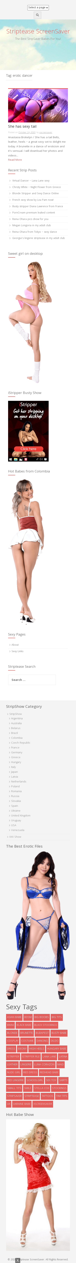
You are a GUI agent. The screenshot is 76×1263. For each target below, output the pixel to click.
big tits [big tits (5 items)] (57, 1017)
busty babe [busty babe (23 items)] (58, 1033)
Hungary (16, 762)
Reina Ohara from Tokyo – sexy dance (34, 232)
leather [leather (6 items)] (12, 1064)
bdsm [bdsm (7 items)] (28, 1017)
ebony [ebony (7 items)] (22, 1049)
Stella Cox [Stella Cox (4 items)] (41, 1088)
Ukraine (15, 811)
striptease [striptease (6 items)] (32, 1096)
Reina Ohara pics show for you (30, 219)
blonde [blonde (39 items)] (12, 1033)
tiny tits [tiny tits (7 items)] (61, 1096)
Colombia (16, 738)
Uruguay (16, 820)
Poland (15, 786)
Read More (15, 160)
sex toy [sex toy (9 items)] (51, 1080)
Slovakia (16, 801)
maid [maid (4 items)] (60, 1064)
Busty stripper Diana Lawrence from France (37, 207)
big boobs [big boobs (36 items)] (41, 1017)
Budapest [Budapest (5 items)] (42, 1033)
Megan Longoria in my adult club (31, 226)
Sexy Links (17, 652)
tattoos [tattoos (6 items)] (47, 1096)
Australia (16, 723)
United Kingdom (20, 816)
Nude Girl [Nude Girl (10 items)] (13, 1072)
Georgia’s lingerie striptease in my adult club (38, 238)
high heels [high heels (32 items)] (36, 1049)
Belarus (15, 728)
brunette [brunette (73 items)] (26, 1033)
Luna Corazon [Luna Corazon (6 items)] (44, 1064)
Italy (13, 767)
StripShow (15, 714)
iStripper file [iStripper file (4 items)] (31, 1057)
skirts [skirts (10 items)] (63, 1080)
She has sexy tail (22, 127)
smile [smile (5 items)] (27, 1088)
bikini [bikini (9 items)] (10, 1025)
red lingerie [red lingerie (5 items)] (15, 1080)
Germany (16, 752)
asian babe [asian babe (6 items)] (14, 1017)
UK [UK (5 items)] (8, 1104)
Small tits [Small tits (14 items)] (14, 1088)
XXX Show (15, 837)
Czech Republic (20, 743)
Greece (15, 757)
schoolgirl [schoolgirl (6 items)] (35, 1080)
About (15, 645)
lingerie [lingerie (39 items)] (25, 1064)
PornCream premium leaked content (33, 213)
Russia (15, 796)
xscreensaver (45, 133)
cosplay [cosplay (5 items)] (12, 1041)
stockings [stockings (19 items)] (59, 1088)
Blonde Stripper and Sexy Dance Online (35, 194)
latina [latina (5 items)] (63, 1057)
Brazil (14, 733)
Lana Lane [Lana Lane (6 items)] (49, 1057)
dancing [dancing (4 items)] (42, 1041)
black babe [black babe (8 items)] (24, 1025)
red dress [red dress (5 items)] (30, 1072)
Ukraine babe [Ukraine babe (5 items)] (22, 1104)
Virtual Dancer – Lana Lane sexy (30, 181)
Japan (14, 772)
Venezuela (17, 830)
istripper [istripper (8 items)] (13, 1057)
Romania (16, 791)
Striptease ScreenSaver (38, 32)
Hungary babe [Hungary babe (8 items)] (56, 1049)
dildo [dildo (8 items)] (55, 1041)
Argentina (17, 718)
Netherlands (18, 782)
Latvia (14, 777)
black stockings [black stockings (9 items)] (45, 1025)
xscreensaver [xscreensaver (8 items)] (42, 1104)
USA (13, 825)
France (15, 748)
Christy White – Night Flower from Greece (36, 187)
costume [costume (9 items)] (27, 1041)
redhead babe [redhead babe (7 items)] (49, 1072)
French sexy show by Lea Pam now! (33, 200)
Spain (14, 806)
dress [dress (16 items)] (11, 1049)
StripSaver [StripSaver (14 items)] (14, 1096)
